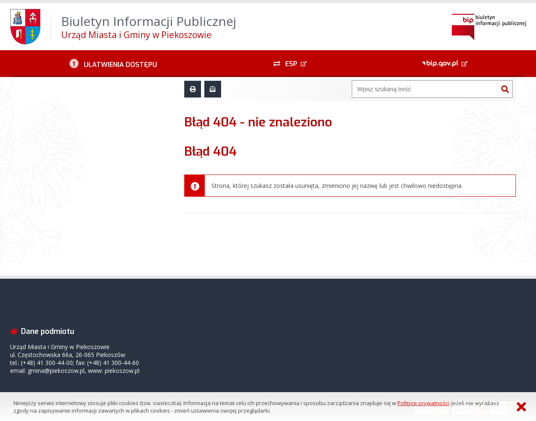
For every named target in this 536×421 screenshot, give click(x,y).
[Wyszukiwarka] (425, 89)
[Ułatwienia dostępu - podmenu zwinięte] (113, 63)
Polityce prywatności (423, 403)
